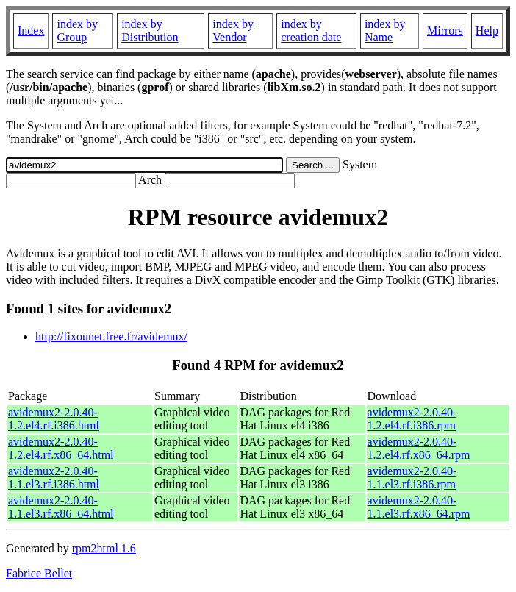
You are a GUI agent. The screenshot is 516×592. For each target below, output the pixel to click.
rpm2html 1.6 (104, 548)
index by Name (385, 30)
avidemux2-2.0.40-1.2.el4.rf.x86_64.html (61, 448)
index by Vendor (233, 30)
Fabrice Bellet (39, 573)
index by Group (77, 30)
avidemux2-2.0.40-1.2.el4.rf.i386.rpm (412, 419)
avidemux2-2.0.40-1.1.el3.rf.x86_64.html (61, 507)
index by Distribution (149, 30)
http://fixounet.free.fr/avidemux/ (111, 336)
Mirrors (445, 30)
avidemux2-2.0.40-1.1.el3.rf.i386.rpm (412, 478)
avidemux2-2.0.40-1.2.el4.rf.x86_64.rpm (419, 448)
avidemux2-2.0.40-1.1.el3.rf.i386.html (53, 478)
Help (487, 30)
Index (31, 30)
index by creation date (311, 30)
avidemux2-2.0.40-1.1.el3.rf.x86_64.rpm (419, 507)
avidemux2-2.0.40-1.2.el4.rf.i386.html (53, 419)
